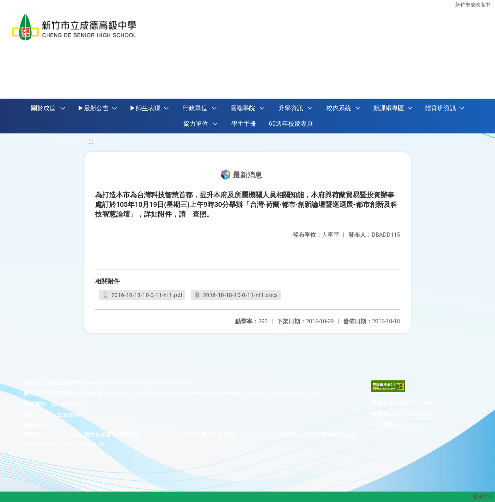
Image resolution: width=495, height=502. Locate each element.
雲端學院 (242, 108)
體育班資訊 (440, 108)
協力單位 (195, 123)
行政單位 (195, 108)
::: (91, 141)
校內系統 (338, 108)
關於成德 (43, 108)
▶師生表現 (145, 108)
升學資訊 (290, 108)
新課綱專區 (388, 108)
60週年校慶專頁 (291, 123)
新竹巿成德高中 (472, 5)
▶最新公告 (93, 108)
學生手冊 (243, 123)
